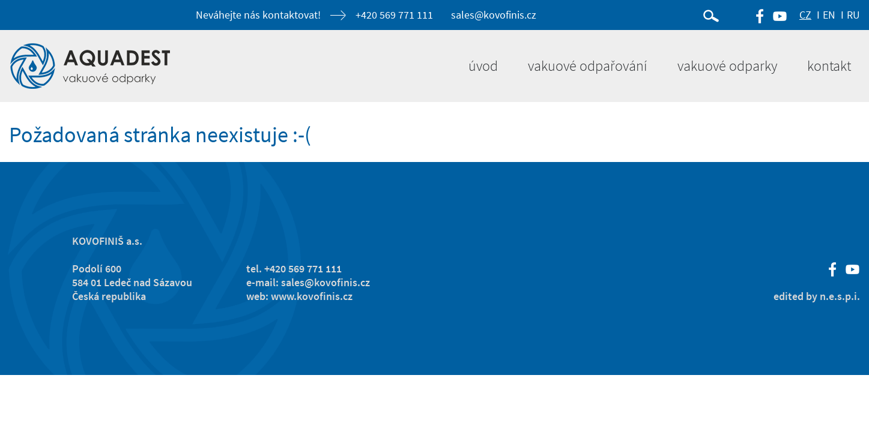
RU (853, 15)
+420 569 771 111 (394, 15)
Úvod (483, 65)
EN (829, 15)
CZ (805, 15)
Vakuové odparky (727, 65)
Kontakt (829, 65)
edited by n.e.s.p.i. (817, 296)
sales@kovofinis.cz (493, 15)
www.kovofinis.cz (312, 296)
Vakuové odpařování (587, 65)
